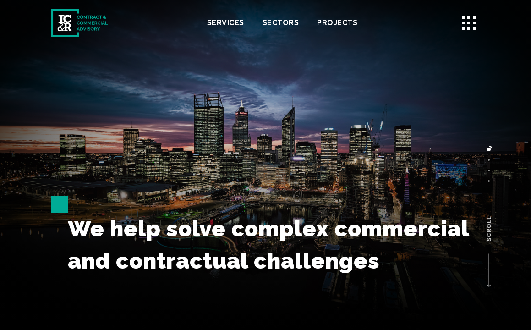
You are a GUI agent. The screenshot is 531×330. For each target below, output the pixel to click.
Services (225, 22)
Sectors (281, 22)
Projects (337, 22)
